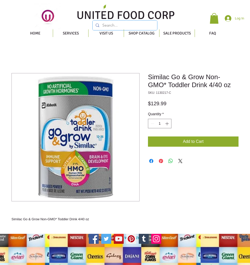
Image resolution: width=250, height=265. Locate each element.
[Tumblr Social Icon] (144, 239)
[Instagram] (156, 239)
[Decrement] (152, 123)
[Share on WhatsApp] (171, 161)
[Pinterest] (131, 239)
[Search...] (124, 25)
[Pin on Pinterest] (161, 161)
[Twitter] (106, 239)
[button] (214, 18)
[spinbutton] (159, 123)
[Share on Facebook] (151, 161)
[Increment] (167, 123)
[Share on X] (180, 161)
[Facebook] (94, 239)
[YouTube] (119, 239)
